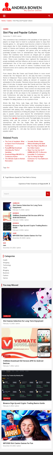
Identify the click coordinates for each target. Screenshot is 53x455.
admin (19, 36)
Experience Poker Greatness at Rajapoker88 (33, 184)
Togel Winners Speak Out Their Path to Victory (20, 177)
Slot (8, 167)
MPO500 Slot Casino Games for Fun (27, 236)
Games (5, 278)
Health (5, 260)
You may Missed (10, 285)
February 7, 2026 (18, 220)
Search (48, 194)
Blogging (6, 270)
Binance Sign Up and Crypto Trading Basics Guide (24, 403)
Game (14, 233)
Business (16, 213)
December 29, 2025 (19, 238)
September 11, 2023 (9, 36)
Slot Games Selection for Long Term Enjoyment (23, 321)
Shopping (6, 263)
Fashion (5, 275)
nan (4, 243)
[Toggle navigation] (4, 15)
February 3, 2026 (18, 230)
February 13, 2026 (18, 210)
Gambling (16, 203)
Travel (5, 268)
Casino (5, 29)
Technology (7, 265)
